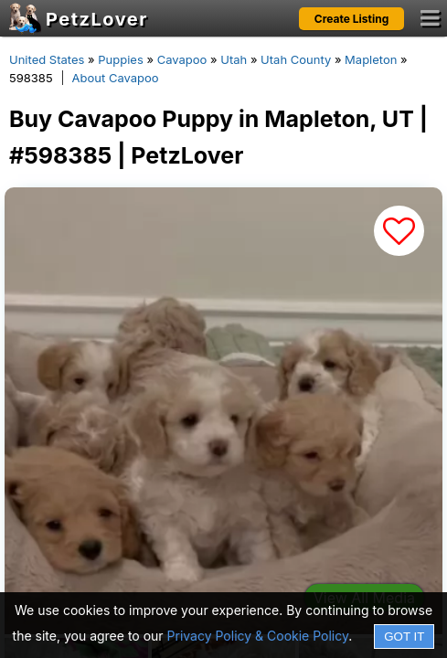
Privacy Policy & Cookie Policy (258, 635)
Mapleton (371, 59)
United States (46, 59)
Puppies (121, 59)
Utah (233, 59)
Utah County (296, 59)
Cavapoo (182, 59)
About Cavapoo (115, 77)
